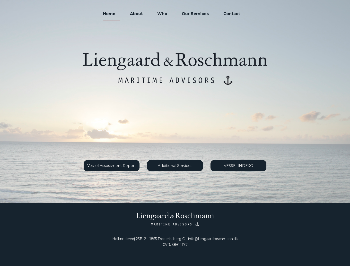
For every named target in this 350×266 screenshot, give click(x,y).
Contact (231, 13)
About (136, 13)
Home (109, 13)
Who (162, 13)
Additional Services (175, 165)
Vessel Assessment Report (111, 165)
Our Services (195, 13)
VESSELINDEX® (238, 165)
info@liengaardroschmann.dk (213, 239)
